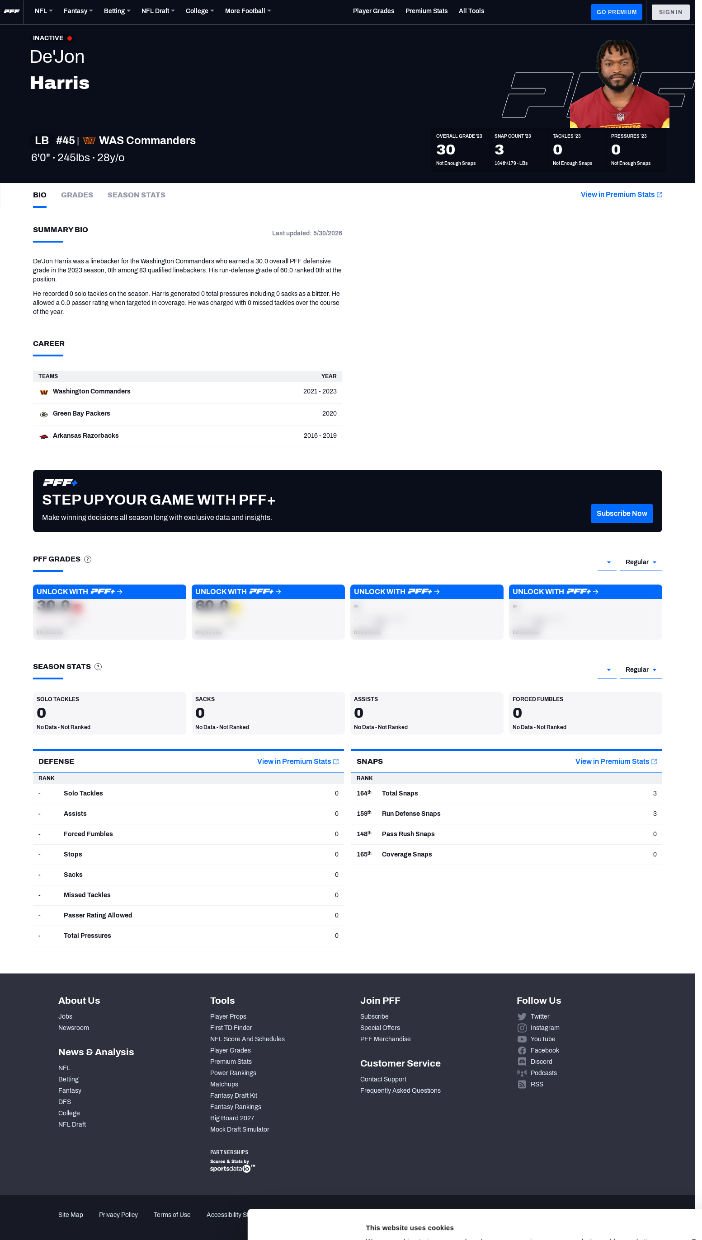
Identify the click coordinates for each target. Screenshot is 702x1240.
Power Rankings (233, 1073)
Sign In (671, 12)
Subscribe (374, 1016)
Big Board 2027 (232, 1118)
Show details (139, 1222)
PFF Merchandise (385, 1039)
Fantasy (69, 1090)
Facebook (545, 1050)
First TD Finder (231, 1028)
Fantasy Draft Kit (233, 1095)
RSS (537, 1084)
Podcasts (544, 1073)
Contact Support (383, 1079)
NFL (64, 1068)
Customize (627, 1184)
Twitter (540, 1016)
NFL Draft (72, 1124)
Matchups (224, 1084)
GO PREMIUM (616, 12)
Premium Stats (231, 1061)
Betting (68, 1079)
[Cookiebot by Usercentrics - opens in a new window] (58, 1222)
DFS (64, 1102)
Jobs (65, 1016)
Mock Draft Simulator (239, 1129)
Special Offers (380, 1028)
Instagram (545, 1028)
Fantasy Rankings (235, 1107)
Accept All (626, 1157)
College (69, 1113)
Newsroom (73, 1028)
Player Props (228, 1016)
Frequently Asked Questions (400, 1090)
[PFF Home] (12, 12)
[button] (622, 527)
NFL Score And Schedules (247, 1039)
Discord (541, 1061)
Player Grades (230, 1050)
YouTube (543, 1039)
